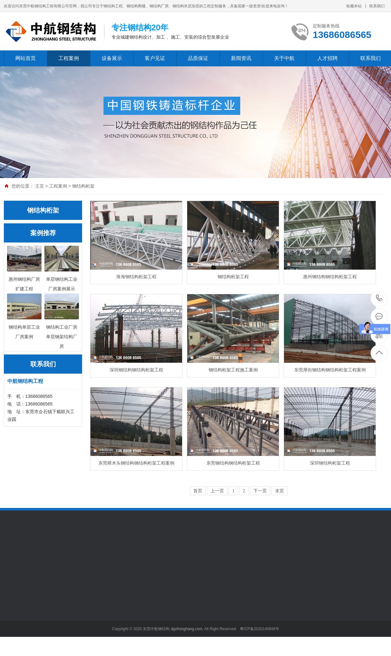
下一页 (260, 490)
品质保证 (198, 58)
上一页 (217, 490)
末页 (279, 490)
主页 (39, 186)
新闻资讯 (241, 58)
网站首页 (25, 58)
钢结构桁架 (83, 186)
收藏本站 (354, 6)
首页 (197, 490)
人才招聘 (327, 58)
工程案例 (68, 58)
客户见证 (155, 58)
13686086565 (379, 298)
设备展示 (112, 58)
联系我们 (377, 6)
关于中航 (284, 58)
